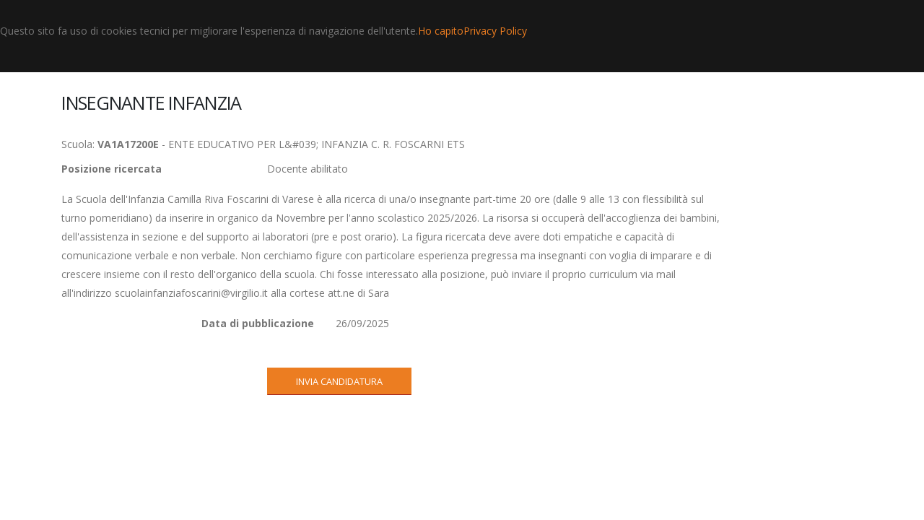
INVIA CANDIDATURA (339, 381)
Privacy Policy (495, 31)
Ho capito (440, 31)
